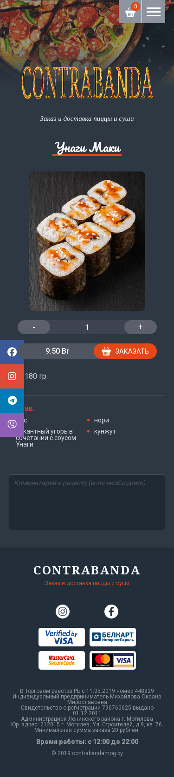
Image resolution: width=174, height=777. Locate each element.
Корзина (130, 8)
